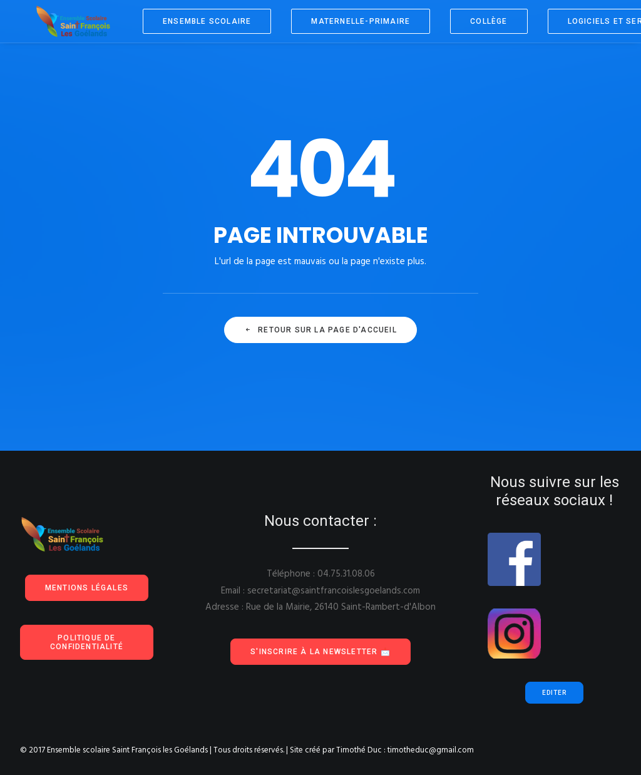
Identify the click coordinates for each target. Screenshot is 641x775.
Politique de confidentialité (86, 642)
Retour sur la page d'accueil (320, 330)
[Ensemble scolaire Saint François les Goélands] (66, 21)
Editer (554, 692)
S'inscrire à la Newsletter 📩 (320, 651)
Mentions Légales (86, 587)
